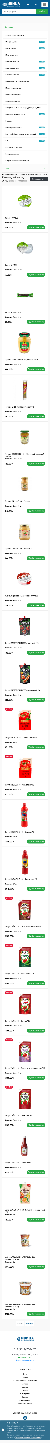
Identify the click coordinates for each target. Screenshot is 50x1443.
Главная (25, 1377)
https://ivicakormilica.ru (25, 1360)
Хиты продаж (25, 1394)
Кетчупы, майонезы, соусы (37, 174)
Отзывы (25, 1397)
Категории (25, 27)
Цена (25, 168)
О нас (25, 1374)
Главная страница (9, 174)
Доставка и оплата (25, 1404)
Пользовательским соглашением (28, 1437)
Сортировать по (38, 179)
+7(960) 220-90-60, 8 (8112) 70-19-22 (25, 1354)
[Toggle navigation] (44, 4)
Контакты (25, 1384)
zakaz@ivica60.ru (25, 1357)
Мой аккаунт (28, 4)
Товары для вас (25, 1400)
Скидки (25, 1387)
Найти (41, 11)
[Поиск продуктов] (19, 11)
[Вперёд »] (29, 1323)
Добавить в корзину (36, 227)
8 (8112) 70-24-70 (25, 1349)
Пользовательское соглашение (25, 1381)
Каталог (22, 174)
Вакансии (25, 1390)
